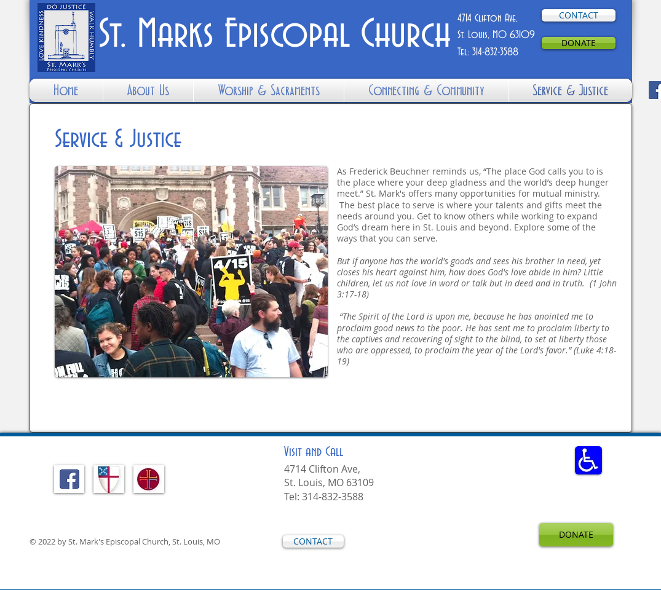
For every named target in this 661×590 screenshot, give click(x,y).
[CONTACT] (578, 15)
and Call (313, 452)
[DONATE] (578, 43)
